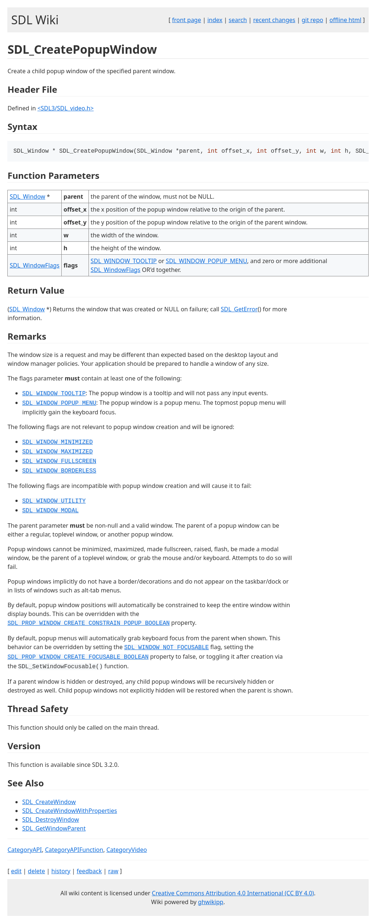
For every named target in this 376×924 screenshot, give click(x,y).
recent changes (274, 20)
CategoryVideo (126, 850)
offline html (345, 20)
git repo (312, 20)
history (60, 872)
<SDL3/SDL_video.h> (65, 108)
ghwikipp (210, 903)
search (238, 20)
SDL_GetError (239, 310)
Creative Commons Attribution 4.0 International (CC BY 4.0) (233, 894)
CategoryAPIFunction (74, 850)
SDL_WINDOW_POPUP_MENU (206, 262)
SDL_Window (27, 197)
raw (113, 872)
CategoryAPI (24, 850)
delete (36, 872)
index (215, 20)
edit (16, 872)
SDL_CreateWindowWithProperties (69, 811)
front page (186, 20)
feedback (89, 872)
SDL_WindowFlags (34, 266)
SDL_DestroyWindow (50, 820)
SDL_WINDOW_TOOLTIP (124, 262)
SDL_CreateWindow (49, 803)
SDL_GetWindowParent (54, 829)
